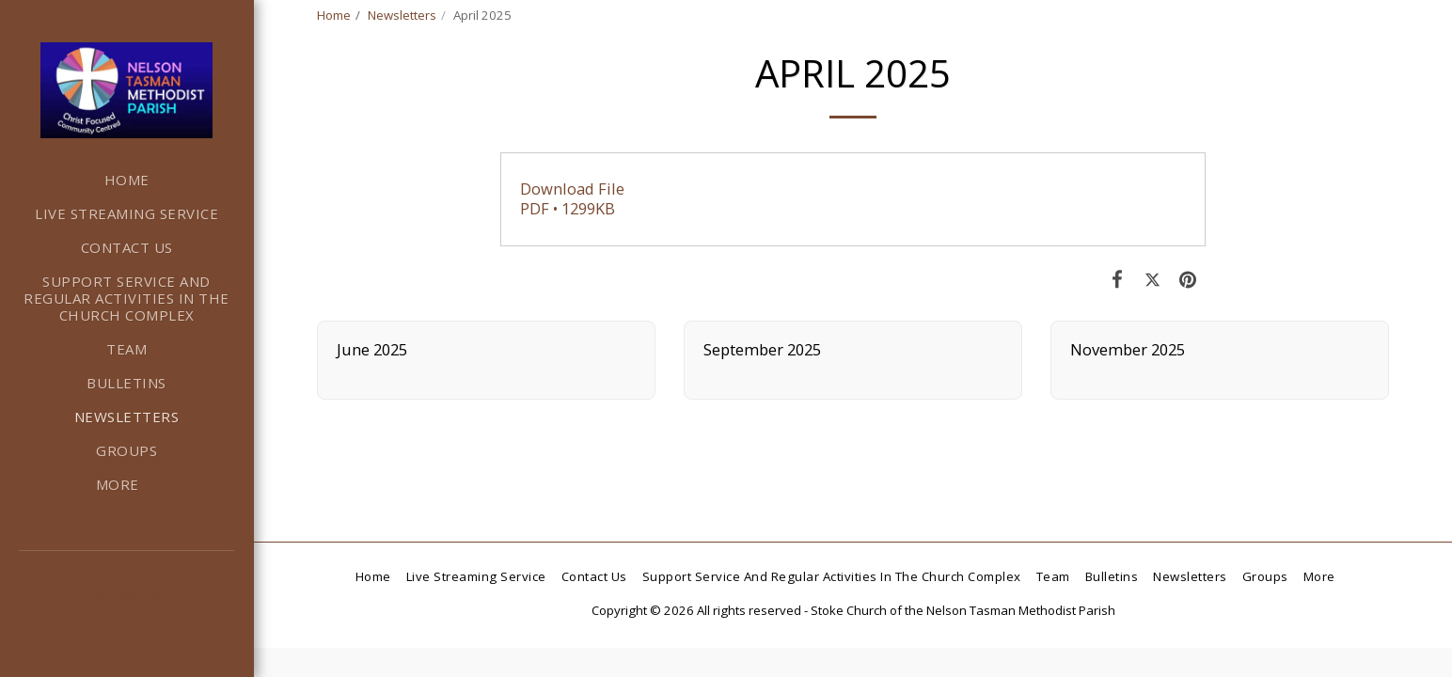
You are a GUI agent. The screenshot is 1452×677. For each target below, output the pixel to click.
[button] (111, 603)
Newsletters (402, 15)
